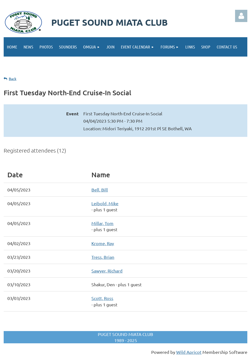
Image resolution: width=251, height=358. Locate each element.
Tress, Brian (102, 257)
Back (12, 78)
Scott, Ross (102, 298)
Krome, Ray (102, 243)
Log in (241, 16)
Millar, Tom (102, 223)
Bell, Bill (99, 189)
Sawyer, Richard (107, 270)
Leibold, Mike (104, 203)
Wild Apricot (188, 352)
